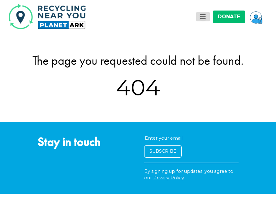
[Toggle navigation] (203, 16)
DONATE (229, 17)
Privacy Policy (168, 178)
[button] (256, 16)
